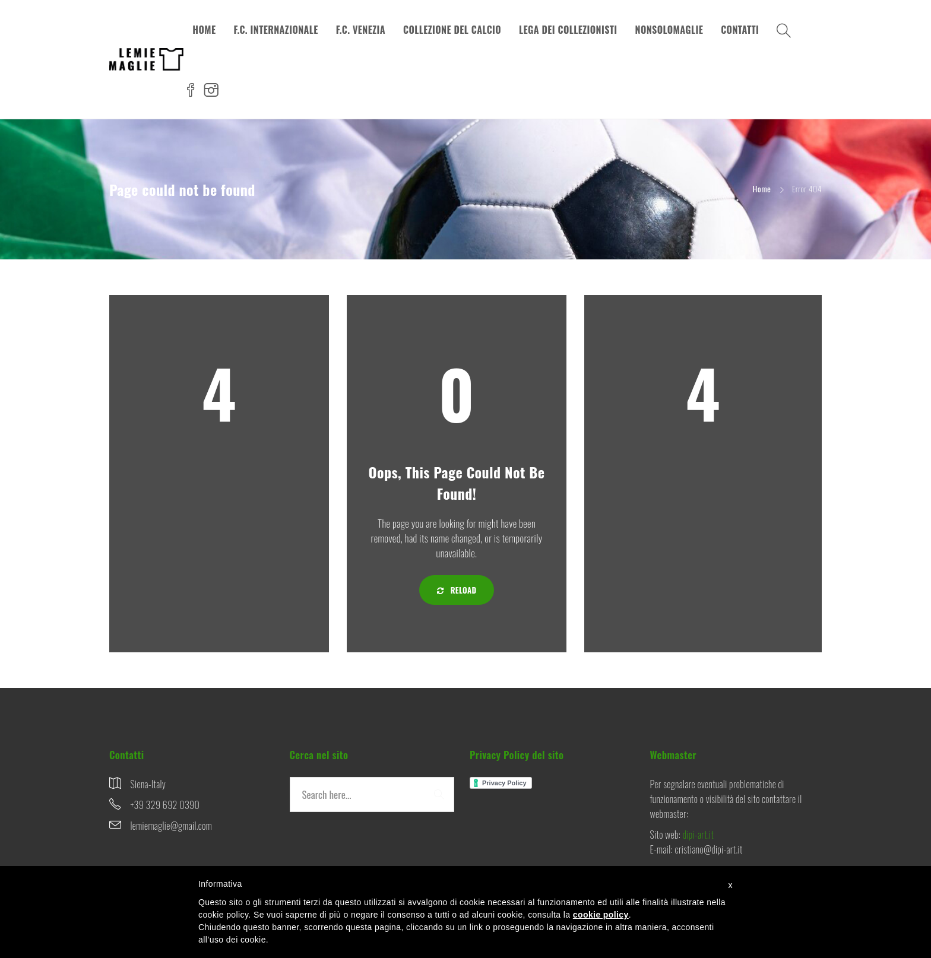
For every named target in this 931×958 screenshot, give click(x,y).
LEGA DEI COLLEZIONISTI (568, 30)
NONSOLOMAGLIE (669, 30)
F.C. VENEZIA (360, 30)
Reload (457, 590)
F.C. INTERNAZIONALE (275, 30)
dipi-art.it (698, 834)
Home (762, 188)
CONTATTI (740, 30)
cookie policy (601, 914)
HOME (204, 30)
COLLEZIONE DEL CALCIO (452, 30)
